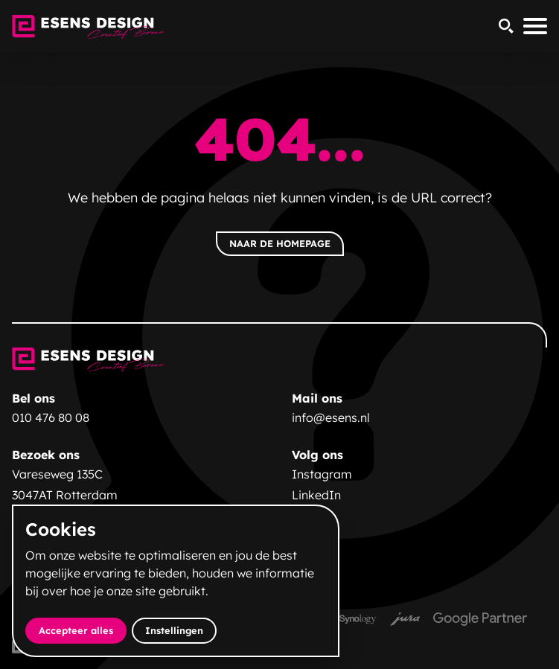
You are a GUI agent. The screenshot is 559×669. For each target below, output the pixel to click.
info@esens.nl (331, 417)
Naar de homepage (279, 243)
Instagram (322, 474)
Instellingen (174, 630)
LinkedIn (316, 494)
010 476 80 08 (50, 417)
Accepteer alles (83, 630)
